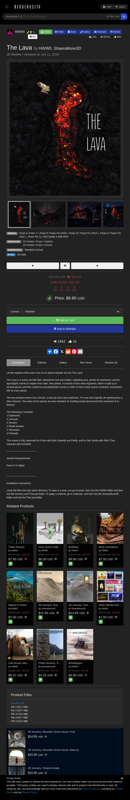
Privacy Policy (29, 792)
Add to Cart (65, 320)
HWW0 (45, 48)
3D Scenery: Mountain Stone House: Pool (51, 731)
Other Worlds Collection (112, 605)
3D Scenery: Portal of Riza (84, 605)
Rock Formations (108, 546)
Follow (45, 32)
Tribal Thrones (16, 546)
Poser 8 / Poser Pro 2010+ (54, 233)
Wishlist (115, 32)
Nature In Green (17, 605)
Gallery (85, 32)
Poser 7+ (33, 233)
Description (18, 362)
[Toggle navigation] (7, 7)
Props (39, 241)
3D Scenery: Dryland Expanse (55, 605)
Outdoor (48, 241)
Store (72, 32)
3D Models (28, 241)
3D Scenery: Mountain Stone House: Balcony (53, 749)
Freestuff (100, 32)
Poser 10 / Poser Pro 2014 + (84, 233)
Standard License (34, 249)
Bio (33, 36)
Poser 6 (23, 233)
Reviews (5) (111, 362)
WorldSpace (75, 663)
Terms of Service (91, 788)
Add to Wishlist (65, 329)
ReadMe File (17, 703)
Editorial (42, 362)
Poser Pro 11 (35, 236)
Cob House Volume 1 (20, 663)
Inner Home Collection (50, 546)
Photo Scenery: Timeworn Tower (56, 663)
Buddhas (74, 546)
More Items (86, 362)
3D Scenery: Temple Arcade (43, 768)
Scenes (48, 245)
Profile (59, 32)
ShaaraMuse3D (67, 48)
